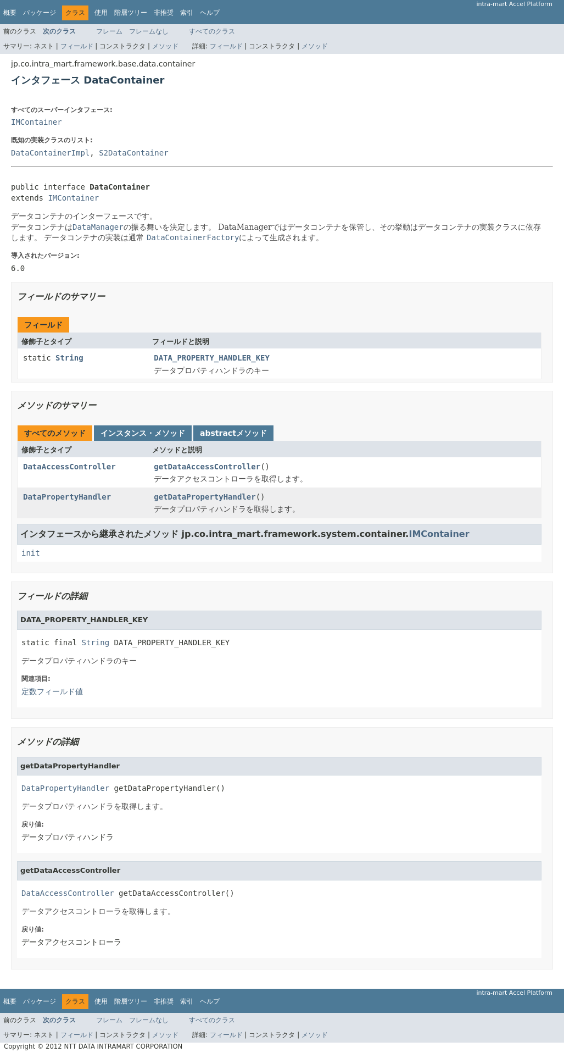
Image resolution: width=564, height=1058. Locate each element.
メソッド (165, 46)
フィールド (76, 46)
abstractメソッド (233, 433)
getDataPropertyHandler (204, 496)
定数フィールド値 (52, 691)
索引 (186, 12)
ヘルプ (210, 12)
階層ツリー (130, 12)
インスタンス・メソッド (142, 433)
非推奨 (164, 12)
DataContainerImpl (50, 152)
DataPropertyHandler (67, 496)
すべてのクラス (212, 31)
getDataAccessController (207, 466)
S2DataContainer (133, 152)
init (30, 553)
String (69, 357)
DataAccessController (69, 466)
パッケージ (39, 12)
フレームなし (149, 31)
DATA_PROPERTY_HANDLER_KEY (212, 357)
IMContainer (36, 122)
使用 (101, 12)
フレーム (109, 31)
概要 (9, 12)
